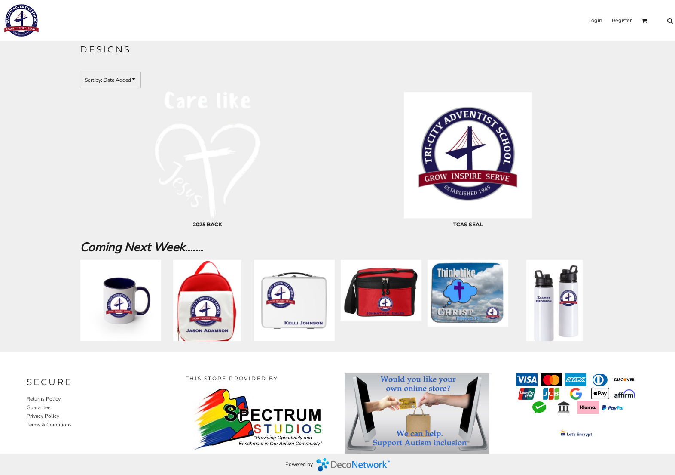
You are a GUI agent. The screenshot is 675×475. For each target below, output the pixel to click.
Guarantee (38, 407)
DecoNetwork (353, 464)
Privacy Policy (43, 416)
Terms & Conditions (49, 424)
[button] (644, 21)
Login (595, 20)
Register (622, 20)
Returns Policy (44, 398)
